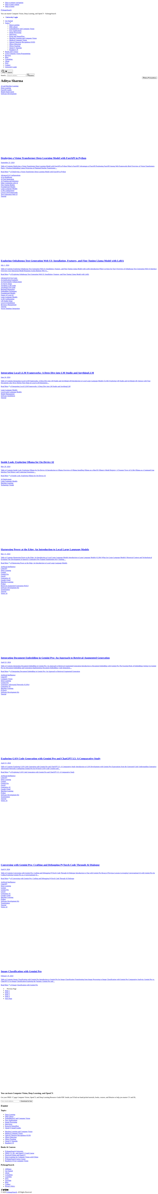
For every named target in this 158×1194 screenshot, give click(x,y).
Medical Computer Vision (14, 1133)
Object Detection (11, 1137)
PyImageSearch (6, 10)
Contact (7, 1184)
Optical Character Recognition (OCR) (18, 1135)
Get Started (9, 1171)
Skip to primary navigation (14, 3)
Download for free (26, 1101)
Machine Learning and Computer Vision (18, 1131)
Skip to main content (12, 4)
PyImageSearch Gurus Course (15, 1159)
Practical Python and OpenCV (15, 1155)
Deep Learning (10, 1114)
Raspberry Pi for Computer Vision (16, 1161)
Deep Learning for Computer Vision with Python (21, 1157)
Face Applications (11, 1120)
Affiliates (8, 1169)
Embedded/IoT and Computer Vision (17, 1118)
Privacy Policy (10, 1186)
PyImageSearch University (14, 1151)
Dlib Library (9, 1116)
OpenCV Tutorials (11, 1141)
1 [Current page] (7, 991)
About (7, 1173)
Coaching (8, 1177)
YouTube (8, 1180)
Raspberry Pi (9, 1143)
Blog (6, 1182)
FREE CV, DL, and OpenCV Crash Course (19, 1153)
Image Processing (11, 1122)
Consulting (8, 1175)
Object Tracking (10, 1139)
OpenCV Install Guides (13, 1128)
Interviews (8, 1124)
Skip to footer (9, 6)
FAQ (6, 1178)
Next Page (9, 998)
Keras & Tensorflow (12, 1126)
